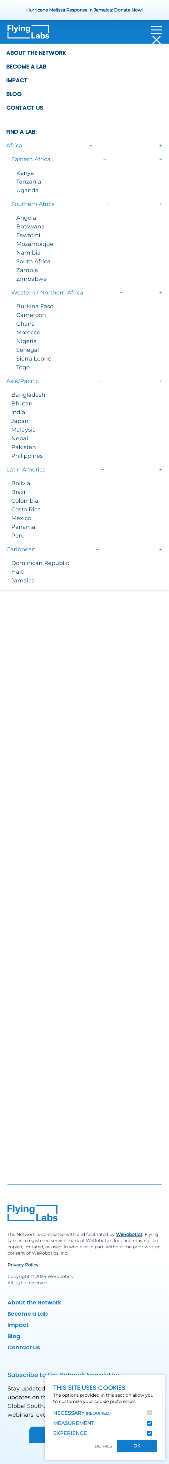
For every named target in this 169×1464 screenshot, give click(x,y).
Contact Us (24, 108)
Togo (23, 367)
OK (137, 1445)
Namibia (28, 252)
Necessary (82, 1413)
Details (103, 1446)
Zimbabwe (31, 278)
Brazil (19, 492)
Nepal (19, 438)
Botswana (30, 226)
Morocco (28, 332)
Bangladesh (28, 394)
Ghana (25, 323)
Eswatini (28, 235)
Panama (23, 527)
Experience (70, 1433)
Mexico (21, 518)
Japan (19, 421)
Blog (14, 94)
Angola (26, 217)
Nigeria (26, 341)
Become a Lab (26, 66)
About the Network (36, 53)
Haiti (18, 571)
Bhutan (21, 403)
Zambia (27, 270)
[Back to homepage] (28, 35)
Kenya (25, 173)
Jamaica (23, 580)
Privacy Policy (22, 1265)
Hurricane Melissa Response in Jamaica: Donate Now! (84, 10)
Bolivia (20, 483)
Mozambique (34, 244)
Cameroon (31, 315)
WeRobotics (129, 1234)
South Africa (33, 261)
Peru (18, 535)
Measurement (73, 1423)
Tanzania (28, 181)
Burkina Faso (34, 306)
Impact (16, 80)
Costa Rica (26, 509)
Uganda (27, 190)
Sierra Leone (33, 358)
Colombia (24, 500)
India (18, 412)
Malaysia (23, 429)
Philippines (27, 455)
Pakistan (23, 447)
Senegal (27, 350)
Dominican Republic (40, 563)
